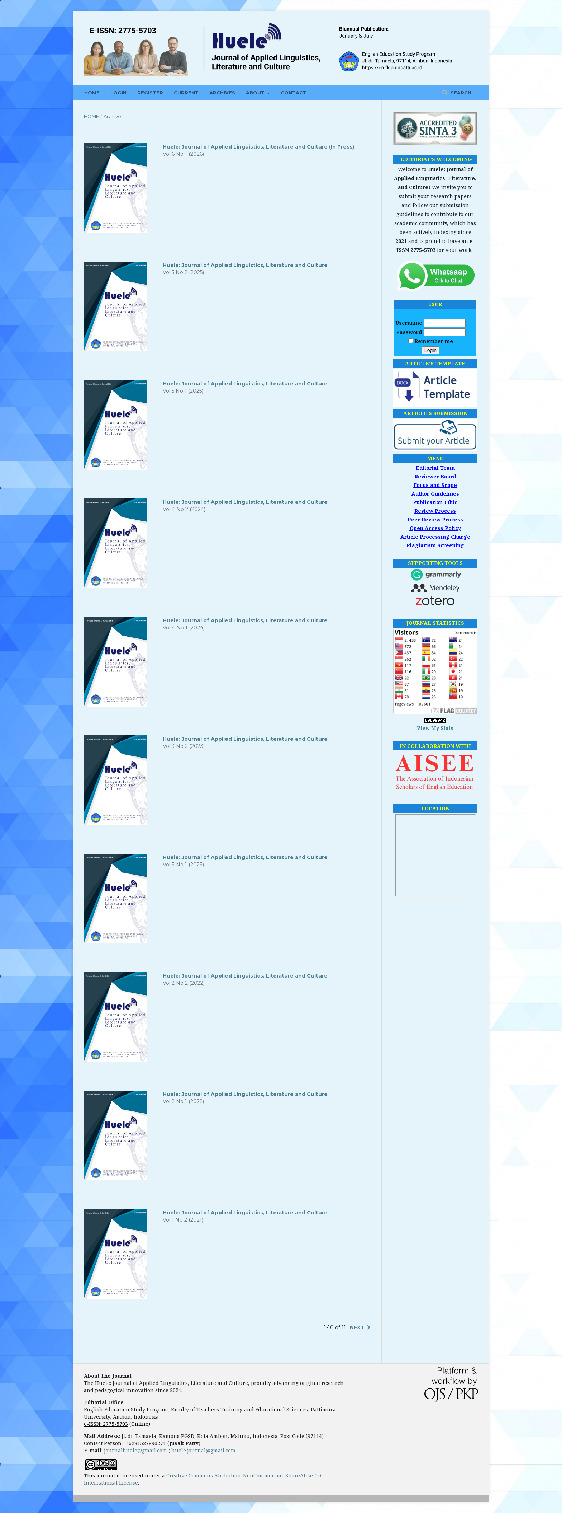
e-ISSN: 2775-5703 (106, 1423)
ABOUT (256, 92)
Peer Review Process (435, 519)
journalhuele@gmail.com (135, 1450)
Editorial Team (435, 467)
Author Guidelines (435, 493)
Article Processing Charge (435, 536)
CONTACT (293, 92)
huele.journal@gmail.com (203, 1450)
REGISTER (150, 92)
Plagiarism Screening (435, 545)
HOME (92, 92)
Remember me (433, 341)
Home (91, 116)
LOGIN (118, 92)
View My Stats (435, 728)
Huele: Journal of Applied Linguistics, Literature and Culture (245, 265)
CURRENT (186, 92)
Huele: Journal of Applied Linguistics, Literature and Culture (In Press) (258, 147)
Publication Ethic (435, 502)
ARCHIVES (222, 92)
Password (409, 332)
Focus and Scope (435, 485)
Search (460, 92)
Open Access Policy (435, 528)
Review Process (435, 510)
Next (357, 1327)
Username (408, 322)
